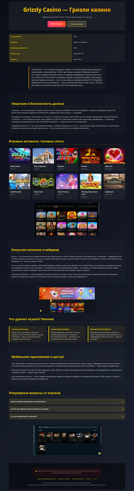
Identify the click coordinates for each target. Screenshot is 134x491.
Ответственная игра (78, 479)
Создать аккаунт (76, 24)
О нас (95, 479)
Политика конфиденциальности (46, 479)
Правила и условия (64, 479)
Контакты (89, 479)
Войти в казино (57, 24)
